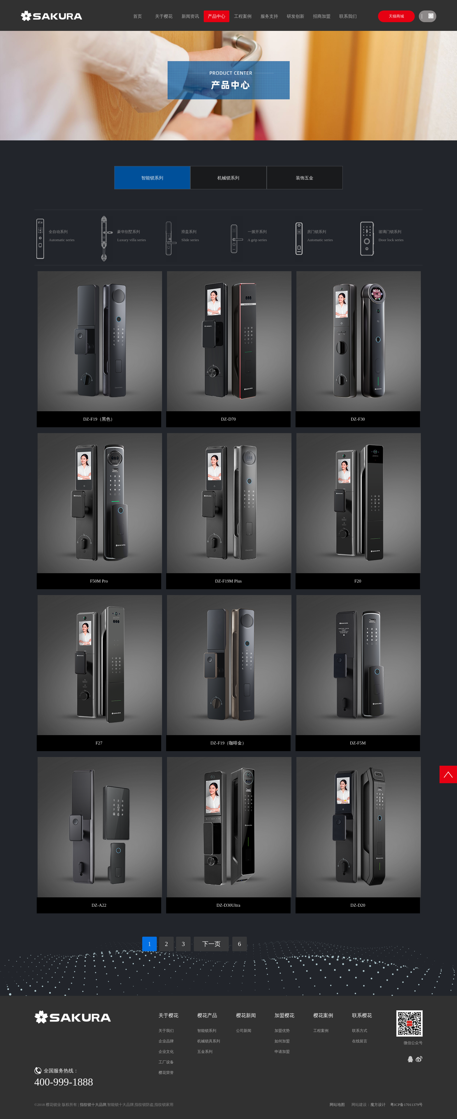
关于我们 (166, 1030)
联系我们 (348, 16)
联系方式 (359, 1030)
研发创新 (295, 16)
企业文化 (166, 1051)
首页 (137, 16)
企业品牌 (166, 1041)
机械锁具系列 (208, 1041)
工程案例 (243, 16)
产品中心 (216, 16)
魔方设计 (378, 1104)
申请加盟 (282, 1051)
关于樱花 (164, 16)
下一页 (211, 944)
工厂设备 (166, 1062)
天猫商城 (396, 16)
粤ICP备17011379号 (406, 1104)
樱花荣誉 (166, 1072)
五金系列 (204, 1051)
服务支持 (269, 16)
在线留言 (359, 1041)
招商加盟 (322, 16)
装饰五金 (304, 178)
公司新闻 (243, 1030)
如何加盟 (282, 1041)
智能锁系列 (152, 178)
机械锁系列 (228, 178)
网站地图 (337, 1104)
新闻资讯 (190, 16)
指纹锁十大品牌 (93, 1104)
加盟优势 (282, 1030)
